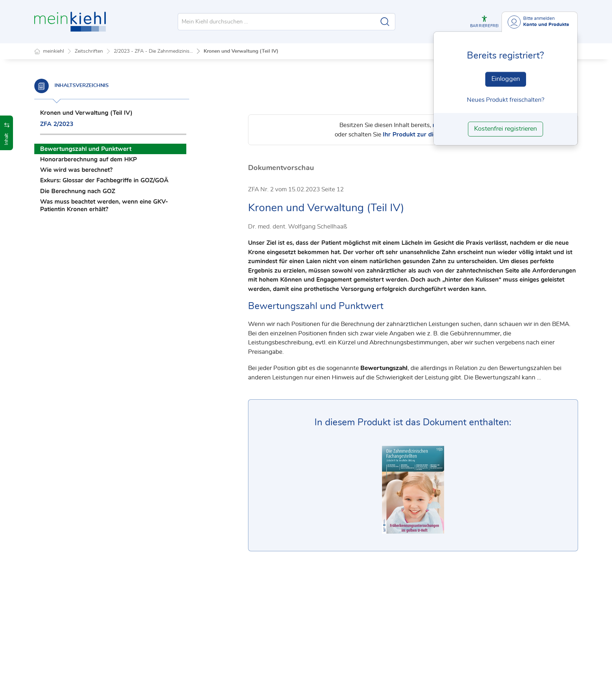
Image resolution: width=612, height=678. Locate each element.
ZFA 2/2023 (56, 124)
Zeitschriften (89, 51)
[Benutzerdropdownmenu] (540, 22)
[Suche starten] (384, 22)
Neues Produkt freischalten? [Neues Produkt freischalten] (505, 100)
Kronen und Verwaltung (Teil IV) (241, 51)
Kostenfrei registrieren (505, 129)
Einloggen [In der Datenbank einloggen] (505, 79)
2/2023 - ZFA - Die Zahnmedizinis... (153, 51)
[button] (484, 22)
